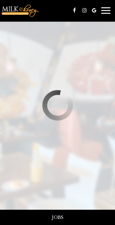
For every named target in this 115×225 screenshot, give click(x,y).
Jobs (57, 217)
